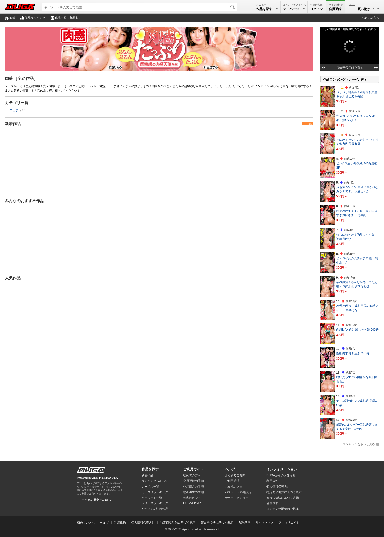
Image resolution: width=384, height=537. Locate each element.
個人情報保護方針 (278, 486)
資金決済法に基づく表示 (217, 522)
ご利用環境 (232, 481)
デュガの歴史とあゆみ (96, 500)
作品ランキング (35, 18)
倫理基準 (272, 503)
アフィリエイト (289, 522)
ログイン (316, 9)
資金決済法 (282, 498)
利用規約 (272, 481)
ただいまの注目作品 (155, 509)
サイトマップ (264, 522)
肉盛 (12, 18)
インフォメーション (281, 469)
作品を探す (150, 469)
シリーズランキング (155, 503)
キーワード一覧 (152, 498)
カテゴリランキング (155, 492)
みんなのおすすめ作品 (24, 201)
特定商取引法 (284, 492)
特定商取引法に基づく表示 (177, 522)
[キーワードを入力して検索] (139, 7)
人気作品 (13, 278)
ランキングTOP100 (154, 481)
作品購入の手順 (193, 486)
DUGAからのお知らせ (281, 475)
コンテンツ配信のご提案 (282, 509)
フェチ (14, 110)
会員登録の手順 (193, 481)
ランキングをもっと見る (359, 444)
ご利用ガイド (193, 469)
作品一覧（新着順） (68, 18)
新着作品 (13, 124)
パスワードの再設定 (238, 492)
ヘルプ (230, 469)
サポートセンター (236, 498)
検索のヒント (192, 498)
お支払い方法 (233, 486)
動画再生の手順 (193, 492)
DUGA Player (192, 503)
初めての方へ (370, 18)
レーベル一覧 (150, 486)
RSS (309, 123)
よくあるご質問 (235, 475)
